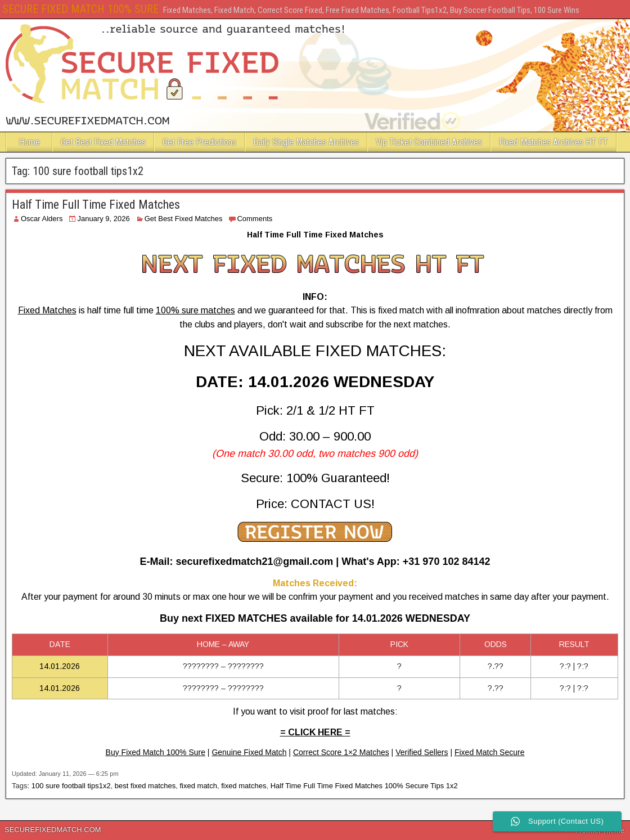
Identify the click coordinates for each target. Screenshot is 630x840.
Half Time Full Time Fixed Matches (96, 204)
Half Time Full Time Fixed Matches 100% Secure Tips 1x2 (364, 785)
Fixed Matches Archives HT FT (553, 142)
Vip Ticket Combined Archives (429, 142)
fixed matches (243, 785)
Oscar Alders (41, 218)
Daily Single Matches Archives (306, 142)
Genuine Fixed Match (249, 752)
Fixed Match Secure (489, 752)
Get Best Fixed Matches (103, 142)
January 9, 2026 (103, 218)
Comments (254, 218)
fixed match (198, 785)
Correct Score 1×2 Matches (341, 752)
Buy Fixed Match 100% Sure (155, 752)
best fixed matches (145, 785)
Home (29, 142)
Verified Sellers (421, 752)
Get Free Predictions (199, 142)
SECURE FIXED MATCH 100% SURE (80, 9)
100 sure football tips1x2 (71, 785)
